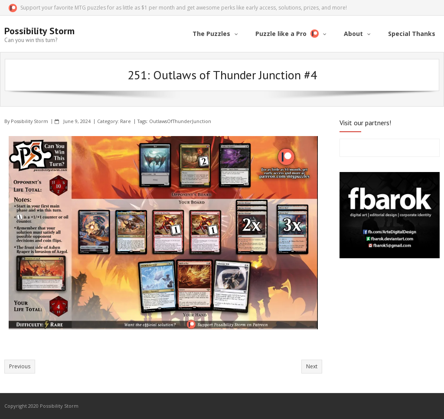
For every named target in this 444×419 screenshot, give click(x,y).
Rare (125, 121)
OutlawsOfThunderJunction (180, 121)
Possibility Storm (29, 121)
